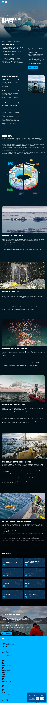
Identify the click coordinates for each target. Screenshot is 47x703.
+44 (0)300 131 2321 (5, 655)
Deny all (37, 698)
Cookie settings (31, 698)
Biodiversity (6, 663)
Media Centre (6, 678)
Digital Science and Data (8, 672)
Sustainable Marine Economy (9, 667)
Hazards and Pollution (7, 665)
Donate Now (6, 685)
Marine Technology (7, 670)
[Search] (39, 2)
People (5, 676)
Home (3, 41)
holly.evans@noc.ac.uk (5, 630)
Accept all (42, 698)
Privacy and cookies (36, 700)
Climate (5, 660)
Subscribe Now (6, 689)
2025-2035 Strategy (7, 681)
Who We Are (9, 41)
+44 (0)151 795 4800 (5, 657)
